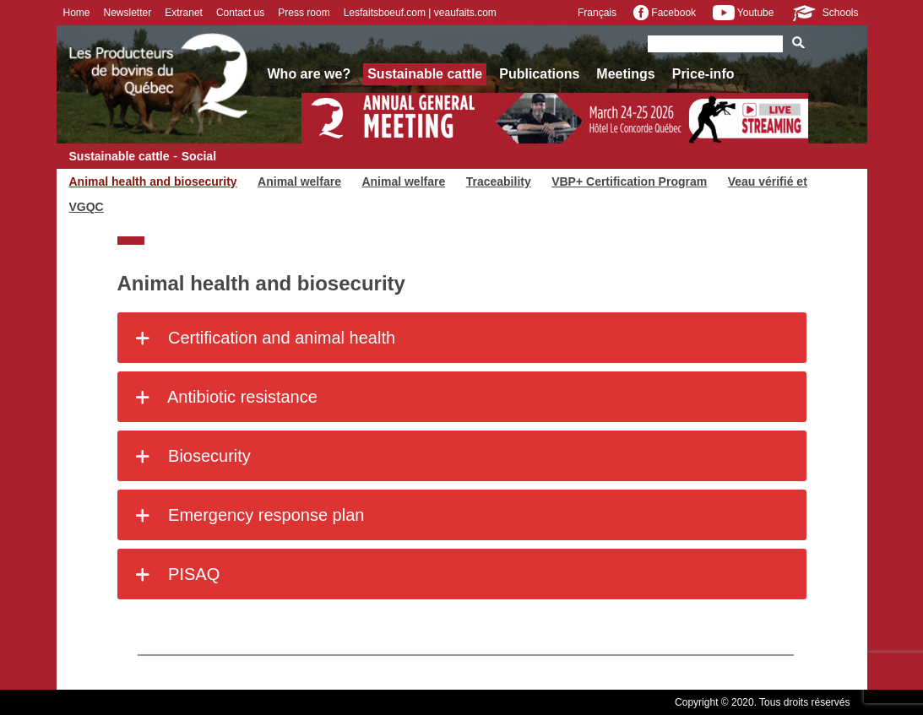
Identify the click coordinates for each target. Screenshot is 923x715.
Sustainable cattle (424, 74)
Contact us (240, 13)
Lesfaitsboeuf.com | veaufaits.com (420, 13)
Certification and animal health (263, 337)
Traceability (498, 181)
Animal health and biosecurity (153, 181)
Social (199, 156)
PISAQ (175, 574)
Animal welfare (299, 181)
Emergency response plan (247, 515)
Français (597, 13)
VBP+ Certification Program (629, 181)
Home (76, 13)
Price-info (703, 74)
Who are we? (309, 74)
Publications (539, 74)
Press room (303, 13)
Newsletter (128, 13)
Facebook (664, 13)
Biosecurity (190, 456)
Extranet (184, 13)
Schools (824, 13)
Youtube (743, 13)
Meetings (625, 74)
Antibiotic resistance (224, 396)
